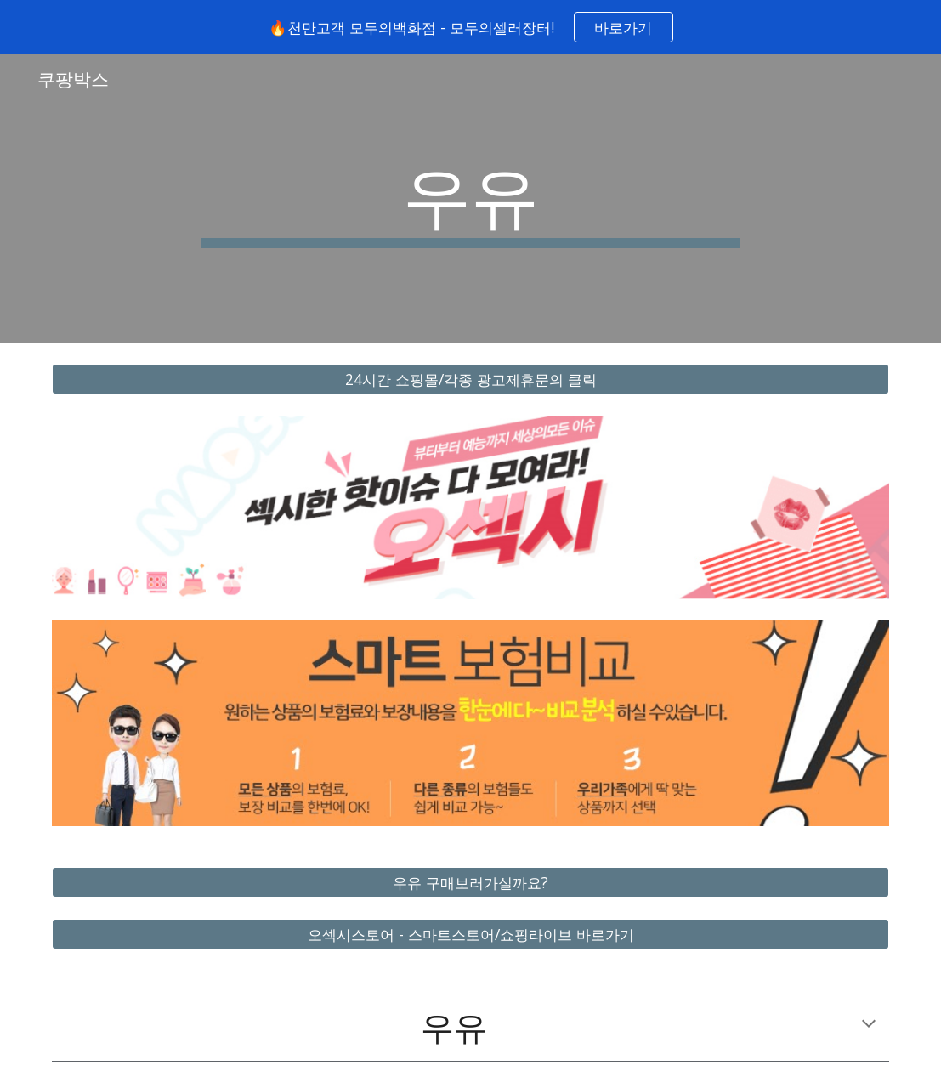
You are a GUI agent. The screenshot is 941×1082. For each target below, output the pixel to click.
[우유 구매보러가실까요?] (471, 882)
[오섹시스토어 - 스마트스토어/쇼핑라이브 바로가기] (471, 934)
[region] (470, 27)
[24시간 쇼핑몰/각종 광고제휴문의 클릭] (471, 379)
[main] (470, 199)
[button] (868, 1025)
